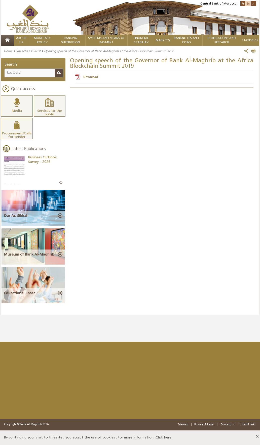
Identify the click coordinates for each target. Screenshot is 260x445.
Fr (243, 3)
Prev (60, 182)
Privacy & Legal (204, 424)
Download (90, 76)
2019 (36, 51)
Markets (163, 40)
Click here (163, 437)
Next (61, 182)
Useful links (248, 424)
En (248, 3)
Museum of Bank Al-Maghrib (29, 254)
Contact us (227, 424)
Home (8, 51)
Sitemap (183, 424)
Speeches (22, 51)
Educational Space (19, 293)
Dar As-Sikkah (16, 215)
